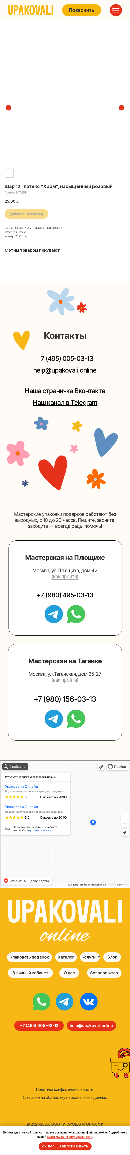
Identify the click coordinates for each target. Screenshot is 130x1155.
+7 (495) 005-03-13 (65, 358)
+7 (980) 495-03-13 (65, 595)
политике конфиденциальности (69, 1136)
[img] (41, 1002)
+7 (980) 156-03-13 (65, 699)
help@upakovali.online (65, 370)
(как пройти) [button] (65, 576)
